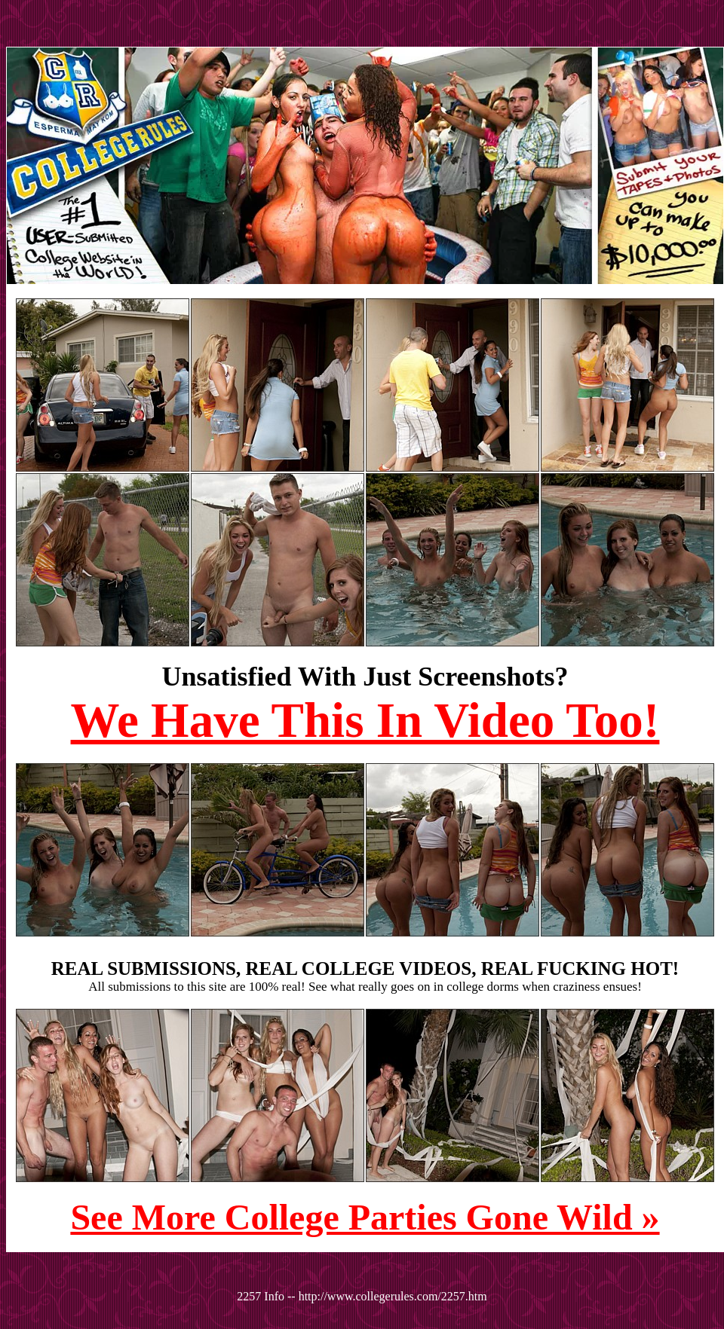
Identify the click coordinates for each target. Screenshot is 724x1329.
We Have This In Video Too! (365, 720)
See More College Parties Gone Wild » (364, 1217)
